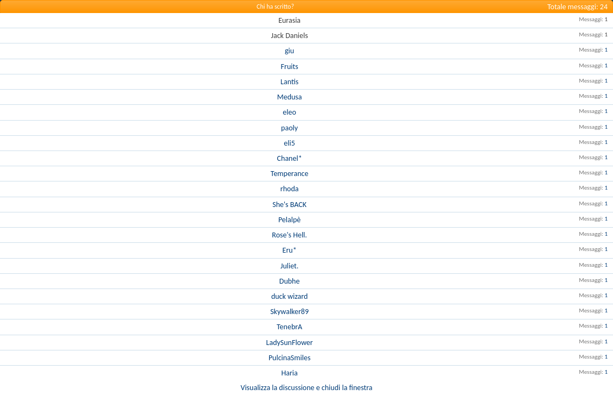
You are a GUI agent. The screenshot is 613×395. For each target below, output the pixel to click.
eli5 (289, 143)
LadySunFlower (289, 342)
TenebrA (289, 326)
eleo (289, 112)
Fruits (289, 66)
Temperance (290, 173)
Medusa (289, 97)
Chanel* (289, 158)
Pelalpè (289, 219)
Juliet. (289, 266)
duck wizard (289, 296)
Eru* (290, 250)
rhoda (289, 188)
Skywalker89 (289, 311)
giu (289, 50)
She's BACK (289, 204)
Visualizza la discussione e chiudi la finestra (306, 387)
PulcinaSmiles (289, 357)
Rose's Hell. (289, 235)
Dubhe (289, 281)
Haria (290, 373)
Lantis (289, 81)
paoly (289, 128)
